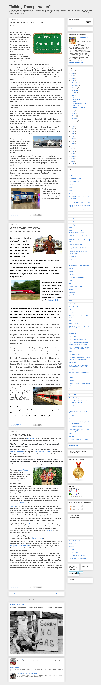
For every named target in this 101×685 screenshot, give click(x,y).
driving (71, 268)
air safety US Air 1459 (75, 178)
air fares (71, 175)
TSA (70, 419)
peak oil (71, 377)
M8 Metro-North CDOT (75, 323)
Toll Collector (72, 405)
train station (72, 416)
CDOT (71, 228)
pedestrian (72, 380)
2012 (72, 146)
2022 (72, 80)
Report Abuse (74, 445)
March (74, 116)
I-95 (70, 310)
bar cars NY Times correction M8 (78, 210)
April (73, 113)
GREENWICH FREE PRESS (77, 555)
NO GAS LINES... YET (17, 604)
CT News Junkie (73, 552)
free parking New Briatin (75, 286)
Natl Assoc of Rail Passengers (77, 558)
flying (70, 280)
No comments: (24, 215)
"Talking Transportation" (29, 7)
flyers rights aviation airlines (76, 277)
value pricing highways (75, 426)
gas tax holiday (73, 295)
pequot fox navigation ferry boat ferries (80, 383)
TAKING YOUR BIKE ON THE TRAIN (27, 673)
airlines (71, 184)
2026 (72, 70)
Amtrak (71, 193)
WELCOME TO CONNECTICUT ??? (26, 23)
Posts (72, 506)
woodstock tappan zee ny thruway (78, 439)
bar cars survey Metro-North (77, 213)
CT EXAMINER (73, 547)
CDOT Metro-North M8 (75, 244)
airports (71, 190)
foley (70, 283)
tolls (70, 408)
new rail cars (72, 362)
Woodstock (72, 436)
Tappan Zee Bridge (74, 398)
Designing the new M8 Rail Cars (25, 659)
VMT (70, 433)
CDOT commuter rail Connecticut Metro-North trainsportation (78, 231)
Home (37, 594)
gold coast (72, 304)
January (74, 121)
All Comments (74, 509)
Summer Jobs (73, 395)
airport (71, 187)
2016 (72, 136)
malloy (71, 331)
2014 (72, 141)
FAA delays (72, 274)
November (75, 85)
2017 (72, 134)
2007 (72, 158)
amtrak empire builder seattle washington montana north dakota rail (79, 201)
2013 (72, 144)
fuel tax (71, 289)
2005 (72, 163)
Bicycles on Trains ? (15, 667)
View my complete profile (76, 62)
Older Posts (59, 594)
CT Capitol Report (74, 544)
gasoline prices (73, 298)
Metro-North (72, 336)
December (75, 83)
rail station (72, 386)
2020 (72, 126)
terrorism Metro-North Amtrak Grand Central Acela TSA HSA (79, 401)
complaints (72, 259)
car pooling (72, 225)
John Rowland (73, 313)
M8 (70, 320)
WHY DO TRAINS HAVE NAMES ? (26, 228)
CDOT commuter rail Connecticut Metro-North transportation (78, 236)
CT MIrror (71, 549)
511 (70, 172)
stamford (71, 392)
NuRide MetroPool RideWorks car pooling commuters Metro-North (78, 365)
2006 (72, 161)
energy (71, 271)
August (74, 92)
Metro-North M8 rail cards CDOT (78, 339)
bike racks (72, 222)
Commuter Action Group (75, 541)
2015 (72, 139)
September (75, 90)
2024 (72, 75)
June (73, 97)
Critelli (70, 262)
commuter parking (74, 256)
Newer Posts (14, 594)
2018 (72, 131)
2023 (72, 78)
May (73, 111)
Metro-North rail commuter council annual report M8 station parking (78, 343)
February (75, 118)
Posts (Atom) (40, 599)
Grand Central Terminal (75, 307)
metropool (72, 351)
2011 (72, 148)
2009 (72, 153)
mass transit (72, 333)
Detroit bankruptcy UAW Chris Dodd (79, 265)
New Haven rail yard (74, 354)
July (73, 95)
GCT (70, 301)
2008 (72, 156)
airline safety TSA (74, 181)
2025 (72, 73)
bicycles (71, 216)
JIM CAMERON (83, 37)
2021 (72, 124)
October (74, 88)
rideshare (71, 389)
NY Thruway (72, 369)
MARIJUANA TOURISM (20, 435)
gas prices (72, 292)
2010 (72, 151)
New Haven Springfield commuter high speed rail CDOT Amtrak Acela (80, 358)
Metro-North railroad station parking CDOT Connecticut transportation (79, 347)
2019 (72, 129)
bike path (71, 219)
